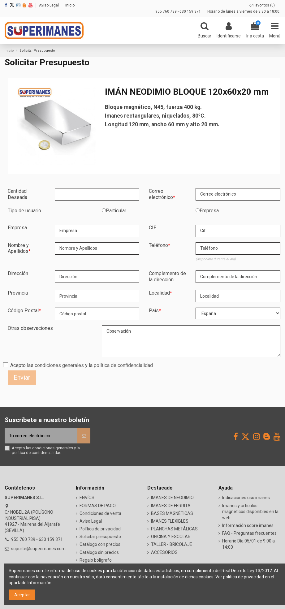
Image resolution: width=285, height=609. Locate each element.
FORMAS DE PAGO (98, 505)
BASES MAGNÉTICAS (172, 513)
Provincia (18, 293)
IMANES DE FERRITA (171, 505)
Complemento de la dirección (167, 276)
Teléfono (158, 245)
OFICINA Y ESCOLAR (171, 536)
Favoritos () (262, 5)
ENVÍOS (87, 497)
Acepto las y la (81, 365)
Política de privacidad (100, 528)
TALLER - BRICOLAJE (171, 544)
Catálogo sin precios (99, 552)
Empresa (209, 211)
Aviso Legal (49, 5)
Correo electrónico (161, 194)
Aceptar (22, 594)
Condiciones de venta (100, 513)
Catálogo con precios (100, 544)
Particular (116, 211)
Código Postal (23, 310)
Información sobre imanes (248, 525)
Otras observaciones (30, 328)
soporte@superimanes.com (38, 548)
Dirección (18, 273)
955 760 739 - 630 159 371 (178, 11)
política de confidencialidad (123, 365)
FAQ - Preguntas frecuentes (249, 533)
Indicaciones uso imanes (246, 497)
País (154, 310)
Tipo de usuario (24, 211)
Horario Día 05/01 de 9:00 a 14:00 (248, 544)
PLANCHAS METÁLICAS (174, 528)
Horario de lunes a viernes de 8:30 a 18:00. (243, 11)
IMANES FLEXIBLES (169, 521)
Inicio (70, 5)
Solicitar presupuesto (100, 536)
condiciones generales (59, 365)
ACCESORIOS (164, 552)
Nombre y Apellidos (18, 248)
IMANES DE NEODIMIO (172, 497)
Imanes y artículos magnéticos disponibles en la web (250, 511)
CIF (152, 228)
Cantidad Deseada (17, 194)
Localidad (159, 293)
